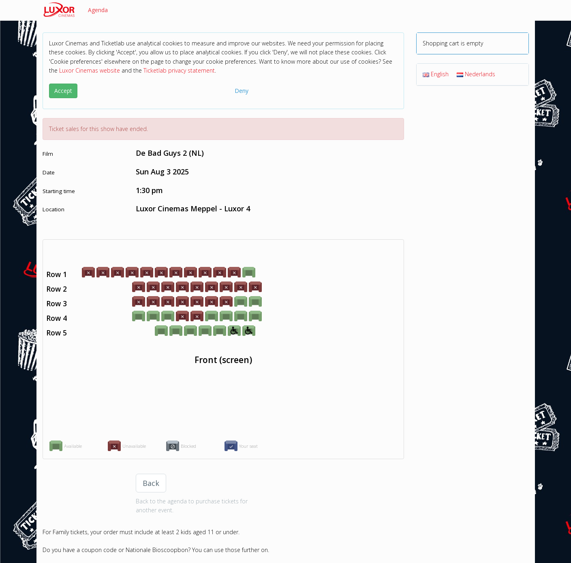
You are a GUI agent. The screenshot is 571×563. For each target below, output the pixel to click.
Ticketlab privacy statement (179, 70)
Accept (63, 91)
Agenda (98, 10)
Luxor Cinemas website (89, 70)
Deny (241, 91)
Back (151, 483)
